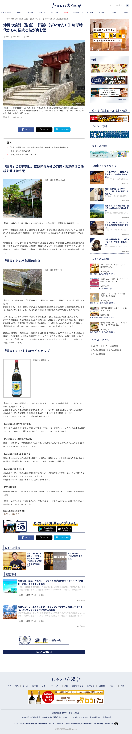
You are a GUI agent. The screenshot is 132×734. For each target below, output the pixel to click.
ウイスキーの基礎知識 (110, 346)
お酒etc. (102, 12)
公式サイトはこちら (11, 514)
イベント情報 (13, 686)
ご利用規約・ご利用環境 (30, 717)
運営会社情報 (95, 717)
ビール (18, 12)
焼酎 (66, 12)
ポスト (45, 129)
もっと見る (121, 99)
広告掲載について (59, 713)
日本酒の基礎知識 (98, 350)
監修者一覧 (107, 717)
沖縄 (27, 36)
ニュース (114, 12)
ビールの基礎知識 (98, 354)
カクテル (95, 346)
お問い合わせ (74, 713)
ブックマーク (64, 129)
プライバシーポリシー (79, 717)
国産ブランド (17, 36)
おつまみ (90, 12)
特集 (122, 686)
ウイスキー (54, 12)
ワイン (42, 12)
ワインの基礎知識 (115, 350)
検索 (127, 5)
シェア (27, 129)
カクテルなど (78, 12)
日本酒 (30, 12)
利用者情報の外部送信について (55, 717)
